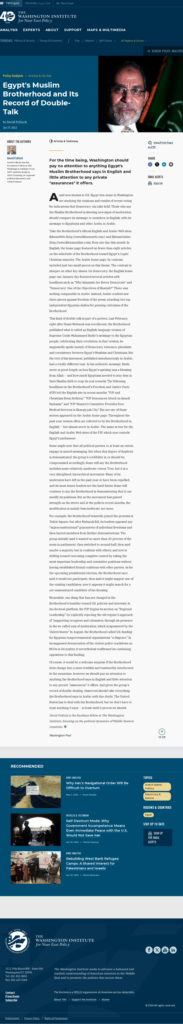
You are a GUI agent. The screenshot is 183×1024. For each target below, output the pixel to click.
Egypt (148, 814)
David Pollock (17, 122)
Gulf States (106, 40)
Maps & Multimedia (106, 30)
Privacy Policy (32, 1018)
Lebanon (90, 40)
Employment (12, 1018)
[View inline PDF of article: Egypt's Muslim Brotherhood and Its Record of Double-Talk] (162, 144)
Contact (10, 992)
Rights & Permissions (56, 1018)
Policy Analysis (13, 76)
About (52, 30)
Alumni (106, 999)
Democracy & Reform (153, 796)
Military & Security (24, 40)
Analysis (9, 30)
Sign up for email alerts (155, 837)
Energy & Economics (51, 40)
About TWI (60, 999)
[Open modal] (165, 51)
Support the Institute (84, 999)
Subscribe (11, 1000)
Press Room (12, 996)
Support (73, 30)
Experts (31, 30)
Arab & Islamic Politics (153, 786)
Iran (77, 40)
